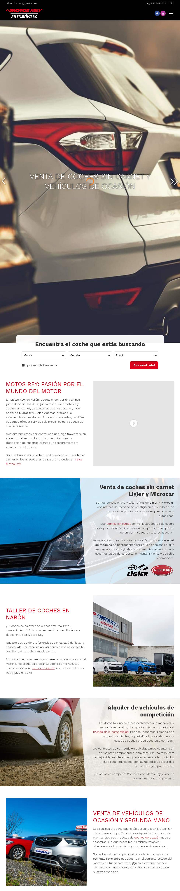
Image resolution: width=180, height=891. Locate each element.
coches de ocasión (147, 837)
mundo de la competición (111, 732)
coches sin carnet (118, 523)
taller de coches (43, 668)
